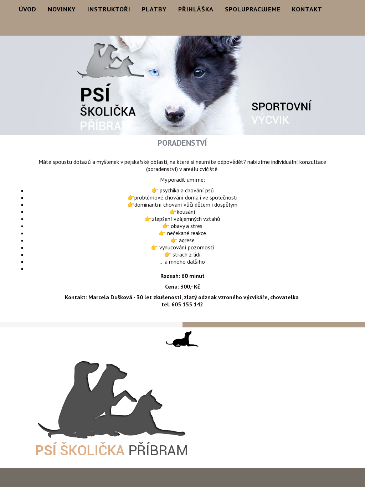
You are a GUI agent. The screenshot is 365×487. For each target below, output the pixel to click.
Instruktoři (108, 9)
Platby (154, 9)
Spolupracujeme (253, 9)
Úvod (27, 9)
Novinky (62, 9)
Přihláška (196, 9)
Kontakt (307, 9)
